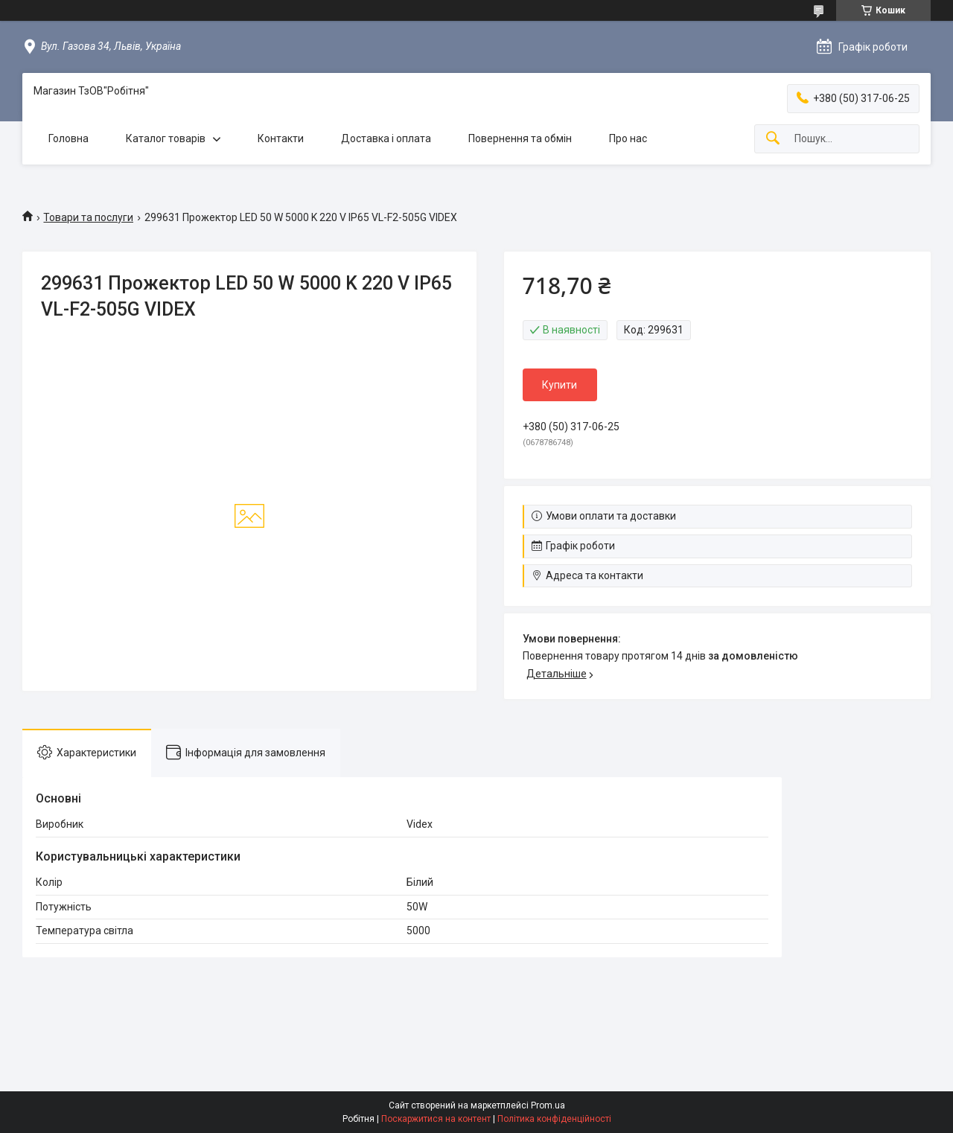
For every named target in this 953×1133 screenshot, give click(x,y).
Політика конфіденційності (554, 1119)
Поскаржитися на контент (436, 1119)
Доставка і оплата (386, 138)
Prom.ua (548, 1105)
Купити (559, 385)
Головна (68, 138)
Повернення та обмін (520, 138)
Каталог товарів (165, 138)
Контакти (281, 138)
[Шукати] (772, 138)
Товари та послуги (88, 217)
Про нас (628, 138)
